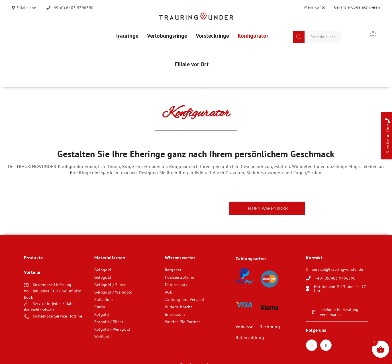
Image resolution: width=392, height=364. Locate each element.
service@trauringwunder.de (337, 269)
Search (299, 37)
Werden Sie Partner (182, 321)
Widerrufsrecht (178, 307)
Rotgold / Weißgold (112, 329)
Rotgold (101, 314)
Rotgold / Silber (108, 321)
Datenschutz (176, 284)
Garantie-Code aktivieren (357, 7)
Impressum (175, 314)
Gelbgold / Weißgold (113, 292)
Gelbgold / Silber (110, 284)
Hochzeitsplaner (179, 277)
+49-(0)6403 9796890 (335, 278)
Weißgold (103, 336)
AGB (168, 292)
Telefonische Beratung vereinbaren (335, 312)
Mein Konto (315, 7)
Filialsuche (25, 7)
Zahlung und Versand (184, 299)
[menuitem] (126, 35)
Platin (99, 307)
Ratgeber (173, 269)
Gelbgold (102, 269)
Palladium (103, 299)
